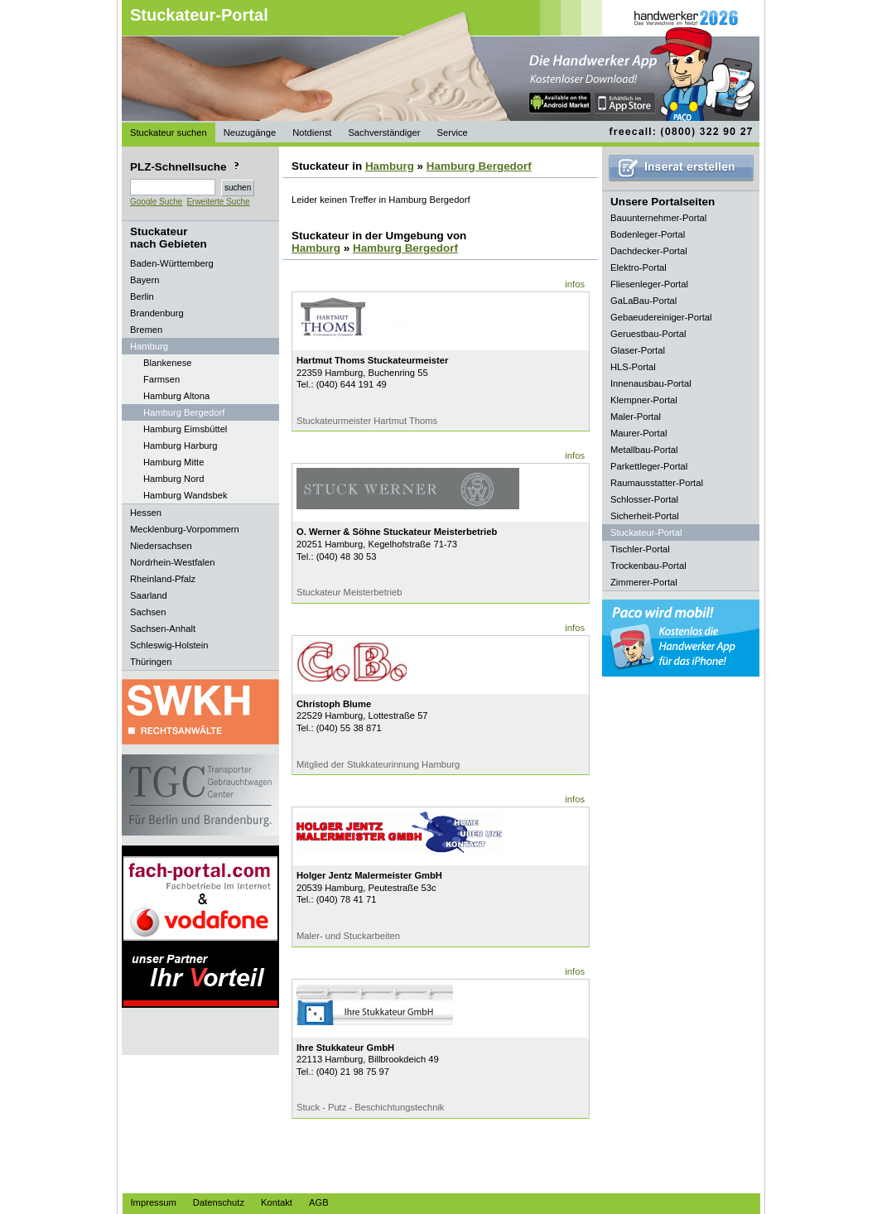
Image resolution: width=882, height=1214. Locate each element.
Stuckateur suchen (168, 132)
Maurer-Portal (638, 433)
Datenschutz (218, 1202)
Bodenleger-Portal (647, 234)
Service (451, 132)
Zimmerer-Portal (643, 582)
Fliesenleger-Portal (649, 284)
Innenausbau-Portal (651, 383)
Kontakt (276, 1202)
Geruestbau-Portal (648, 334)
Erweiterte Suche (217, 201)
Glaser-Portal (637, 350)
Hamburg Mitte (173, 462)
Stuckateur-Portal (199, 15)
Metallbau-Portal (643, 450)
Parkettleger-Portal (648, 466)
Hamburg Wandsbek (185, 495)
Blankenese (167, 363)
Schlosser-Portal (644, 499)
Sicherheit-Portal (644, 516)
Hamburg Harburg (180, 445)
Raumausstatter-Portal (656, 483)
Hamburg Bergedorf (183, 412)
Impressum (153, 1202)
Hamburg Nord (173, 479)
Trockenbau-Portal (648, 566)
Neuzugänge (250, 132)
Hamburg (389, 166)
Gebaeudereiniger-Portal (661, 317)
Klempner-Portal (643, 400)
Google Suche (156, 201)
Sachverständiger (384, 132)
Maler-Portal (635, 417)
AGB (319, 1202)
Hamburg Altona (176, 396)
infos (575, 284)
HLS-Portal (633, 367)
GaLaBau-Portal (643, 301)
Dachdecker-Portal (648, 251)
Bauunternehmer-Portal (658, 218)
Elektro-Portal (638, 267)
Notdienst (311, 132)
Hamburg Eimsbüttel (185, 429)
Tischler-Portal (640, 549)
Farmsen (161, 379)
